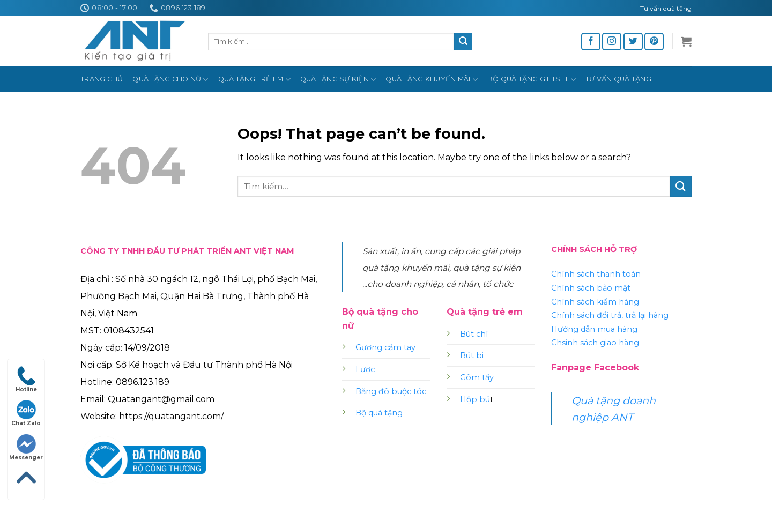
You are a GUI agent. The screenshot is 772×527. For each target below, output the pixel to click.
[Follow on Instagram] (611, 41)
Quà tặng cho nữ (170, 80)
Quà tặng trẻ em (254, 80)
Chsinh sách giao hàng (595, 342)
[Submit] (463, 42)
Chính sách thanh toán (596, 274)
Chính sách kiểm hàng (595, 302)
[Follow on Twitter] (633, 41)
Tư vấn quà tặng (618, 79)
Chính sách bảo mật (590, 288)
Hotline (26, 379)
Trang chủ (101, 79)
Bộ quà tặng (379, 413)
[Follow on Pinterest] (654, 41)
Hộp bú (475, 399)
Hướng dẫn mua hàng (594, 329)
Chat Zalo (26, 413)
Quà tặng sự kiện (338, 80)
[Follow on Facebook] (590, 41)
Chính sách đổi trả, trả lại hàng (610, 315)
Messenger (26, 447)
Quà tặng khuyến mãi (431, 80)
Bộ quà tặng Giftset (531, 80)
